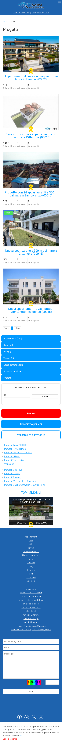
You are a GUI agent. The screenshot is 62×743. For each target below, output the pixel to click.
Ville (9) (7, 351)
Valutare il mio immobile (31, 435)
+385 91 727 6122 (21, 13)
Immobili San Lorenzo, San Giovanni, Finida (24, 485)
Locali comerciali (31, 551)
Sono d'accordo (10, 739)
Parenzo (31, 570)
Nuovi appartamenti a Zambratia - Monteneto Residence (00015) (31, 310)
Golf (31, 574)
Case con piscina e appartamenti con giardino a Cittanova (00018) (31, 136)
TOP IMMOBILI (31, 492)
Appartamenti (31, 537)
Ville (31, 544)
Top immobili (31, 589)
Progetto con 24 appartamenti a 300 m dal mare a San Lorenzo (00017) (31, 194)
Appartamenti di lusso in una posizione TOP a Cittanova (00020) (31, 78)
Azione (31, 413)
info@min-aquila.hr (40, 13)
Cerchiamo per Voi (31, 424)
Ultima (17, 328)
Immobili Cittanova (13, 470)
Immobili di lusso (12, 456)
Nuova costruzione (12, 371)
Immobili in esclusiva (14, 460)
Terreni (31, 548)
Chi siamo (31, 577)
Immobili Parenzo (12, 477)
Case (31, 540)
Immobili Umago (12, 473)
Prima (6, 328)
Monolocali (9, 464)
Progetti (7, 378)
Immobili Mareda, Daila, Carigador (20, 481)
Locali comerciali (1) (13, 364)
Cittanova (31, 562)
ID (5, 395)
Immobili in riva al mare (15, 449)
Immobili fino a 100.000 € (16, 445)
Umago (31, 566)
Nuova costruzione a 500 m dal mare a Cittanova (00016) (31, 252)
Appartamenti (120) (12, 338)
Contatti (31, 581)
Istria (31, 559)
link (20, 736)
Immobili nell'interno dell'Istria (18, 452)
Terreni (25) (8, 358)
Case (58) (8, 345)
